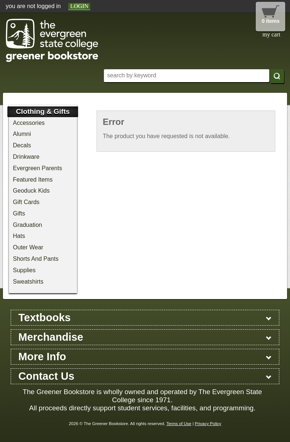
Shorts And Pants (36, 259)
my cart (271, 34)
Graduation (27, 225)
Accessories (29, 123)
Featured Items (33, 179)
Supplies (24, 270)
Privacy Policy (208, 423)
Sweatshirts (28, 281)
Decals (22, 145)
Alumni (22, 134)
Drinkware (26, 157)
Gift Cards (26, 202)
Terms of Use (178, 423)
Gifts (19, 213)
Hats (19, 236)
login (79, 6)
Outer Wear (28, 247)
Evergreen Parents (37, 168)
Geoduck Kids (31, 190)
